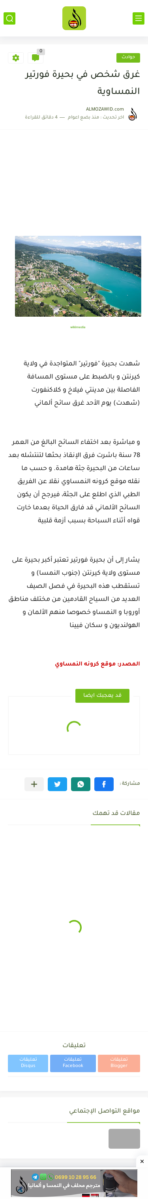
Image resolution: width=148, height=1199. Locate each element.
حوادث (128, 57)
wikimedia (78, 327)
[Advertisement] (74, 187)
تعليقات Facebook (73, 1063)
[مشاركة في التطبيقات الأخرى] (34, 784)
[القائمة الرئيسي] (138, 18)
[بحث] (9, 18)
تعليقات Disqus (28, 1063)
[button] (104, 784)
